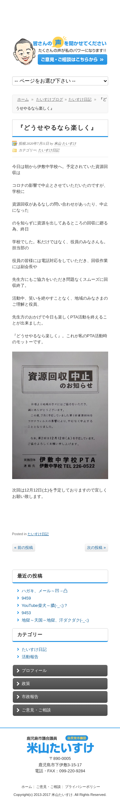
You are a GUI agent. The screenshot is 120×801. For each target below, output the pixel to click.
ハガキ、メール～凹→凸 (45, 590)
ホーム (23, 99)
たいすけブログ (49, 99)
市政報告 (30, 696)
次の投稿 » (96, 547)
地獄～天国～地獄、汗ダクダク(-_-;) (55, 620)
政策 (26, 683)
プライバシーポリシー (82, 787)
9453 (26, 612)
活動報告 (30, 656)
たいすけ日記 (80, 99)
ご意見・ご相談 (36, 710)
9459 (26, 598)
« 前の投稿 (23, 547)
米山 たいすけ (65, 143)
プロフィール (34, 670)
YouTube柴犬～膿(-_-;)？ (45, 605)
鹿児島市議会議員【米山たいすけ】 (60, 20)
